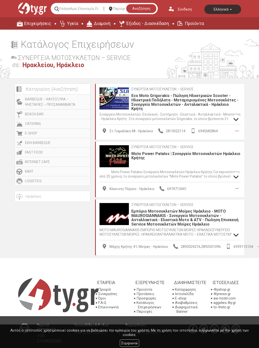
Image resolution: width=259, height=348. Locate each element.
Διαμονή (102, 23)
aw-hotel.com (224, 298)
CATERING (33, 124)
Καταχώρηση (185, 289)
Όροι (102, 298)
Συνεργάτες (107, 293)
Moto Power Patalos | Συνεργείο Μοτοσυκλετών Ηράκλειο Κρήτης (185, 155)
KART (29, 171)
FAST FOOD (34, 152)
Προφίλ (104, 289)
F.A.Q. (102, 302)
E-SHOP (31, 133)
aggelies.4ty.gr (224, 302)
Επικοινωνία (108, 307)
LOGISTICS (33, 181)
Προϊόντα (194, 23)
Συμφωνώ (129, 343)
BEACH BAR (34, 114)
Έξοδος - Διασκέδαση (147, 23)
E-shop (180, 298)
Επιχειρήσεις (37, 23)
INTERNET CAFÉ (37, 162)
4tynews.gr (222, 293)
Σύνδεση (185, 9)
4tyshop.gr (221, 289)
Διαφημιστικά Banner (186, 309)
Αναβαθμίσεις (186, 302)
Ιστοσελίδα (184, 293)
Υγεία (72, 23)
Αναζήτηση (141, 9)
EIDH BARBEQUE (37, 143)
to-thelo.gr (221, 307)
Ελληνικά (223, 9)
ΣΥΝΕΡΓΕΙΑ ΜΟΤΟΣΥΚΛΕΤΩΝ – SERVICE (162, 89)
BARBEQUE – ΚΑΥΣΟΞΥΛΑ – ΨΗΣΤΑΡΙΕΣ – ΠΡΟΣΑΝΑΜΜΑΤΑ (50, 102)
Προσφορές (146, 298)
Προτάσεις (145, 293)
